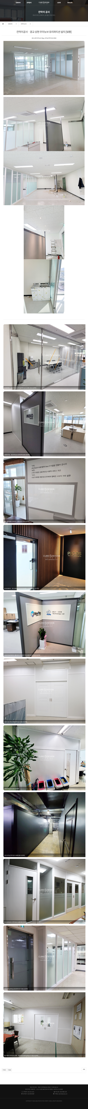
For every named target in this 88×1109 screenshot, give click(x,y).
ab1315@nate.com (62, 1094)
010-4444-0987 (31, 1094)
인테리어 (18, 3)
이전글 (4, 1070)
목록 (84, 1069)
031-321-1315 (31, 1091)
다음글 (9, 1070)
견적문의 (29, 3)
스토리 (59, 3)
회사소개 (69, 3)
